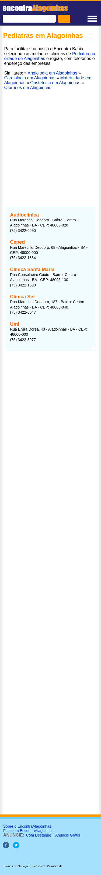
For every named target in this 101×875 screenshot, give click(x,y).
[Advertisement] (50, 142)
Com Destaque (38, 835)
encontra (35, 8)
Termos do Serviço (15, 866)
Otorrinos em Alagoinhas (27, 87)
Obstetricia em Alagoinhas (55, 82)
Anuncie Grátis (67, 835)
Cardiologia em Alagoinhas (29, 78)
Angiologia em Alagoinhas (52, 73)
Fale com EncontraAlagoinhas (28, 830)
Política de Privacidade (47, 866)
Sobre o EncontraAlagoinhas (27, 826)
